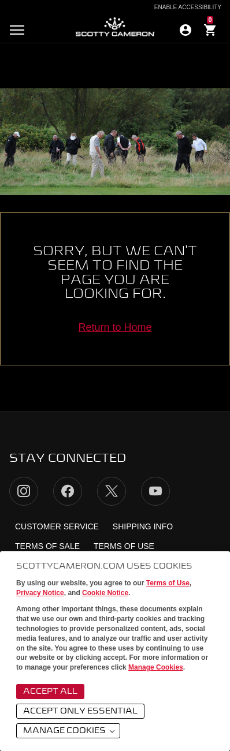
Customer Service (57, 526)
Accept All (50, 692)
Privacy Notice (40, 593)
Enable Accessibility (187, 7)
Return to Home (114, 327)
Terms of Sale (47, 546)
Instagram (23, 491)
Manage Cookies (155, 667)
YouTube (155, 491)
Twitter (111, 491)
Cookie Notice (105, 593)
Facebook (67, 491)
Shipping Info (143, 526)
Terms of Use (168, 583)
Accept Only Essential (80, 711)
